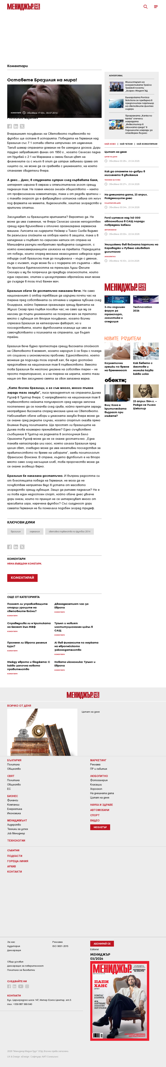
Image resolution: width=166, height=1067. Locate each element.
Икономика (14, 813)
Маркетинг (98, 760)
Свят (10, 776)
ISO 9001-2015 (60, 946)
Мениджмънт (17, 820)
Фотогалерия (99, 780)
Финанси (12, 800)
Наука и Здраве (101, 804)
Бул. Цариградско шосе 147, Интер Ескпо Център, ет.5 (39, 1000)
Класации (96, 784)
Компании (13, 804)
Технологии (16, 840)
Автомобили (99, 810)
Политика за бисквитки (21, 970)
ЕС (9, 789)
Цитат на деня (99, 797)
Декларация (14, 950)
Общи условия (15, 961)
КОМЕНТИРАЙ (22, 577)
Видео (95, 820)
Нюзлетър (100, 828)
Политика (13, 764)
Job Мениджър (16, 833)
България (14, 760)
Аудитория (13, 946)
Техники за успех (17, 829)
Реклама (95, 764)
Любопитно (99, 776)
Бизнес (12, 796)
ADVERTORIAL (116, 76)
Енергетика (14, 809)
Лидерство (14, 824)
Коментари (17, 66)
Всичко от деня (19, 705)
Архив (11, 866)
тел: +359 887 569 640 (19, 1004)
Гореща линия (17, 861)
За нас (11, 942)
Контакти (14, 871)
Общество (14, 769)
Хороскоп (96, 789)
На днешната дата (102, 793)
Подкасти (14, 856)
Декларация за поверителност (25, 966)
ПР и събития (98, 769)
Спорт (95, 815)
